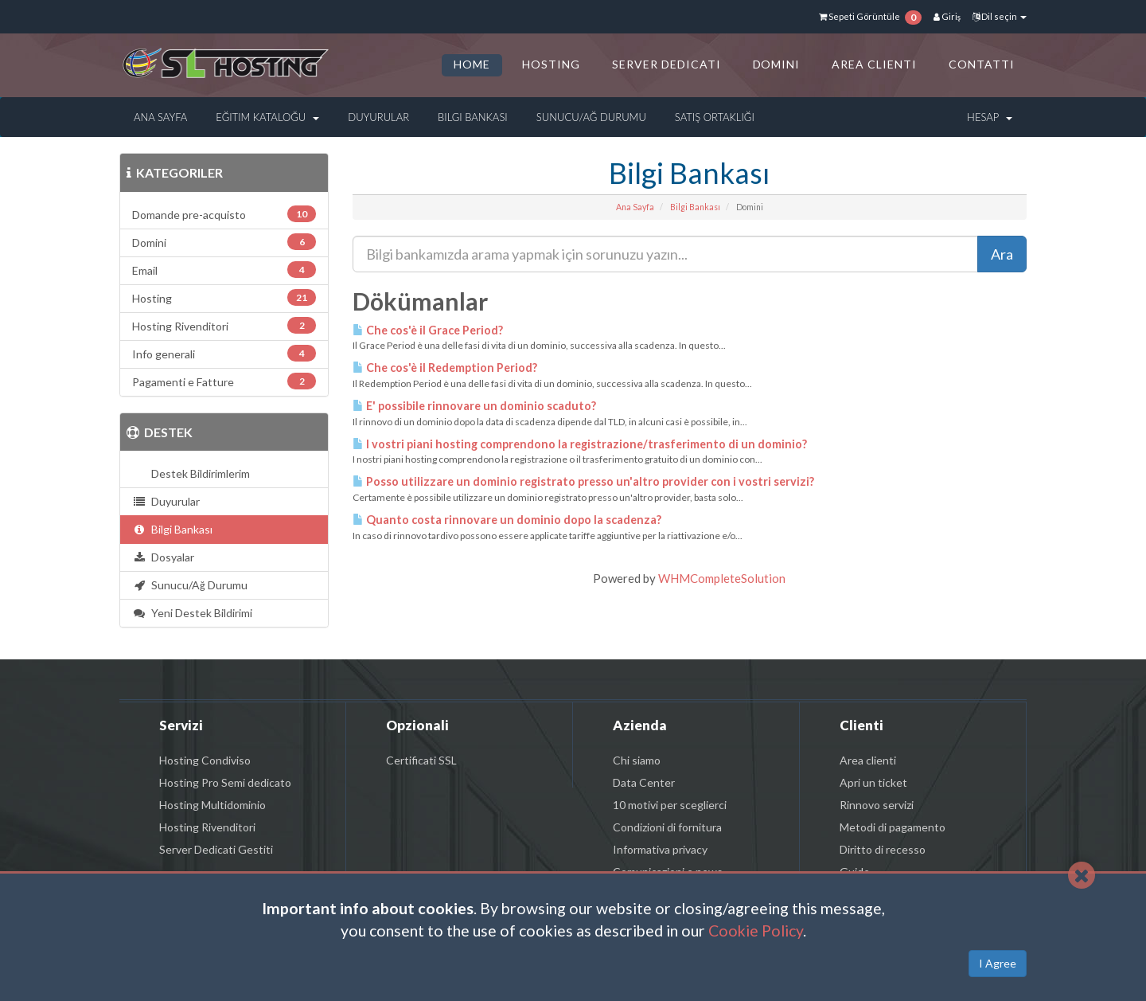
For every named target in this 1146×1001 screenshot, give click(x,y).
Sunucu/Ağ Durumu (591, 117)
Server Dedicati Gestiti (216, 849)
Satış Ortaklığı (714, 117)
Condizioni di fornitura (667, 827)
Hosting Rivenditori (207, 827)
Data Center (644, 782)
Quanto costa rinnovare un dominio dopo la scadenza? (507, 519)
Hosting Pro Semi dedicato (225, 782)
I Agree (997, 963)
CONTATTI (982, 64)
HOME (472, 64)
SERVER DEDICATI (666, 64)
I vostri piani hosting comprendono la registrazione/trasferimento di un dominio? (580, 444)
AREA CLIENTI (874, 64)
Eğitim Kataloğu (267, 117)
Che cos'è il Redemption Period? (445, 367)
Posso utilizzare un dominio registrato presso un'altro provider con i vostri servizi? (583, 481)
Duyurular (378, 117)
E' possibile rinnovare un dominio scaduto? (474, 406)
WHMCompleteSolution (721, 578)
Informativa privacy (660, 849)
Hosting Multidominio (212, 804)
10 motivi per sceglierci (670, 804)
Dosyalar (163, 557)
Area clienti (868, 760)
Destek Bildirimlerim (198, 473)
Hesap (989, 117)
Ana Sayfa (160, 117)
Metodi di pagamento (892, 827)
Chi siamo (637, 760)
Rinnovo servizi (877, 804)
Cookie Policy (755, 930)
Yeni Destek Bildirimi (192, 613)
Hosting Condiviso (205, 760)
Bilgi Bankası (473, 117)
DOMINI (777, 64)
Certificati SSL (421, 760)
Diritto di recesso (883, 849)
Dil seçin (1000, 16)
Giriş (947, 16)
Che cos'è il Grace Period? (428, 330)
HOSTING (551, 64)
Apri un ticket (873, 782)
